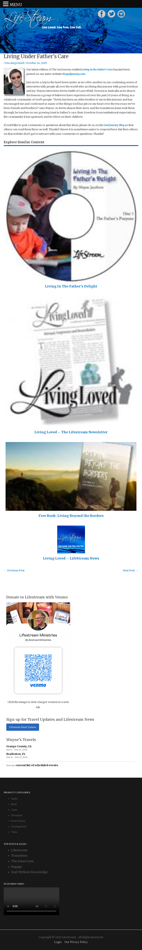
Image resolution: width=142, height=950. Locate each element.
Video (14, 832)
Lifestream (19, 850)
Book (14, 804)
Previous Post (14, 570)
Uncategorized (14, 63)
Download (16, 815)
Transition (19, 855)
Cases (14, 809)
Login (57, 942)
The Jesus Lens (22, 861)
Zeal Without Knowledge (29, 872)
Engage (16, 866)
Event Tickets (18, 821)
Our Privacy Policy (76, 942)
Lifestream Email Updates (22, 727)
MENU (16, 4)
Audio (14, 798)
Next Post (130, 570)
